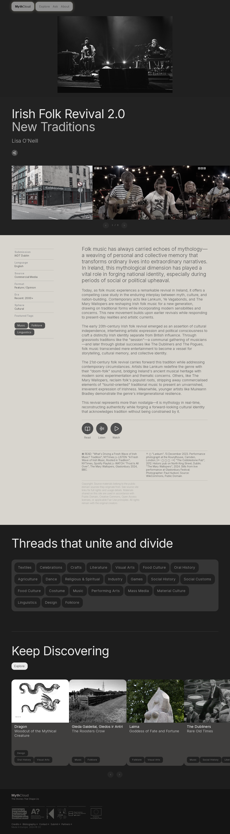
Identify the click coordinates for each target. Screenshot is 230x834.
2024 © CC (35, 827)
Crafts (76, 567)
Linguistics (24, 332)
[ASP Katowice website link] (51, 814)
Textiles (25, 567)
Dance (51, 579)
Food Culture (154, 567)
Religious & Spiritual (82, 579)
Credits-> (16, 824)
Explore (44, 6)
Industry (115, 579)
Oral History (184, 567)
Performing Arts (106, 591)
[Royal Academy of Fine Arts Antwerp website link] (77, 814)
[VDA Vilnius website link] (62, 814)
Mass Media (138, 591)
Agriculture (28, 579)
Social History (163, 579)
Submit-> (55, 824)
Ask (55, 6)
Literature (98, 567)
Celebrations (51, 567)
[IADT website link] (20, 814)
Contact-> (44, 824)
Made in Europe (20, 827)
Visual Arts (125, 567)
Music (21, 325)
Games (137, 579)
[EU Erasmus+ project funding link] (96, 814)
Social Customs (197, 579)
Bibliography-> (30, 824)
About (65, 6)
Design (51, 602)
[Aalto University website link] (37, 814)
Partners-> (66, 824)
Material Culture (171, 591)
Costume (57, 591)
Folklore (37, 325)
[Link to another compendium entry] (40, 712)
